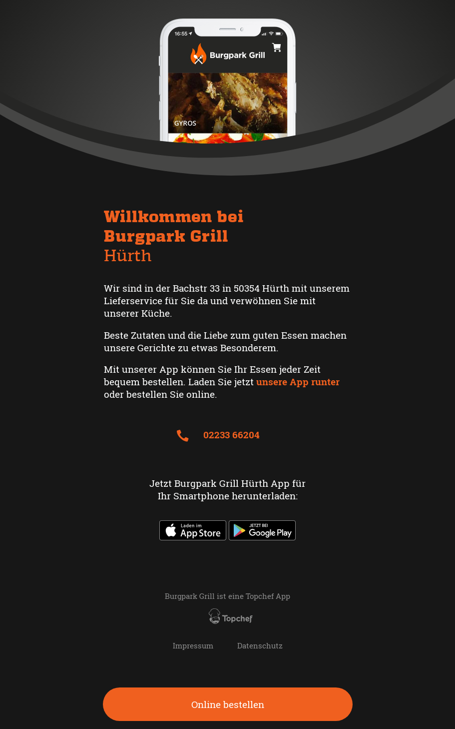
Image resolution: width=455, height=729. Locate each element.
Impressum (193, 645)
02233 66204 (218, 434)
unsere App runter (298, 381)
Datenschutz (260, 645)
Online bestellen (227, 704)
